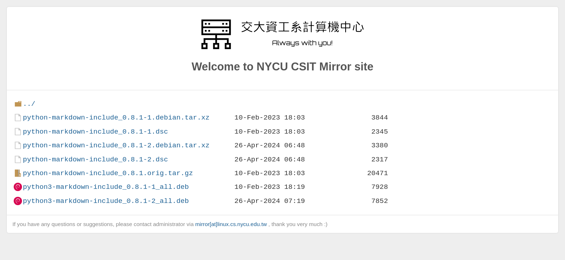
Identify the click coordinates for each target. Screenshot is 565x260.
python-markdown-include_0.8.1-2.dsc (95, 159)
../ (29, 104)
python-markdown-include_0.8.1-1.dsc (95, 131)
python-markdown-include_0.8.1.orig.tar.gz (108, 173)
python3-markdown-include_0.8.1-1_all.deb (106, 187)
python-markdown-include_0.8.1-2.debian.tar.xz (116, 145)
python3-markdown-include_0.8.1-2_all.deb (106, 201)
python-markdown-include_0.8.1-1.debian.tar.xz (116, 117)
